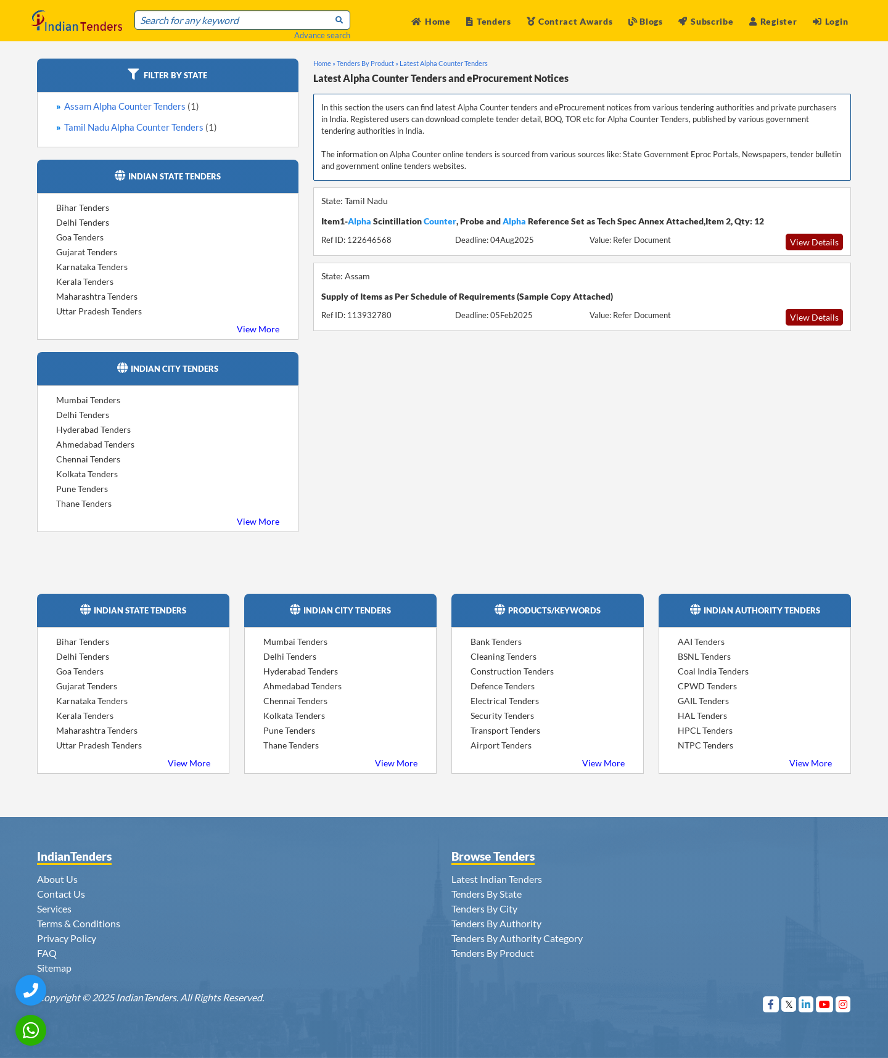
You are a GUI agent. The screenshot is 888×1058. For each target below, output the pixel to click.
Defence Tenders (503, 686)
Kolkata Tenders (87, 474)
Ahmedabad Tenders (95, 444)
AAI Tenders (701, 641)
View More (258, 329)
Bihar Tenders (82, 207)
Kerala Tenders (84, 281)
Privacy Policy (66, 938)
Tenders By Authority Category (517, 938)
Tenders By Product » (367, 63)
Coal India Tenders (713, 671)
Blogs (645, 21)
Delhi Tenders (82, 222)
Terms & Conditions (78, 923)
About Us (57, 879)
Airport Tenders (501, 745)
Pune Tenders (82, 488)
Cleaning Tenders (503, 656)
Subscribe (705, 21)
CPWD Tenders (707, 686)
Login (830, 21)
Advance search (322, 35)
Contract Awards (569, 21)
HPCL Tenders (705, 730)
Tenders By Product (492, 953)
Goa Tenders (80, 237)
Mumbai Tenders (88, 400)
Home (431, 21)
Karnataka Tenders (92, 266)
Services (54, 908)
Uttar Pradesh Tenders (99, 311)
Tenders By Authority (496, 923)
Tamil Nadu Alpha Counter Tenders (140, 127)
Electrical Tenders (505, 700)
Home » (324, 63)
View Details (814, 242)
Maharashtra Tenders (97, 296)
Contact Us (61, 894)
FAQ (47, 953)
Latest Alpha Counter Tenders (444, 63)
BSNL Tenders (704, 656)
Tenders (488, 21)
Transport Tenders (505, 730)
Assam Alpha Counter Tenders (131, 106)
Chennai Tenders (88, 459)
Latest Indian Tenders (496, 879)
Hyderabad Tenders (93, 429)
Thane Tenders (84, 503)
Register (773, 21)
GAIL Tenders (703, 700)
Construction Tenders (512, 671)
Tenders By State (486, 894)
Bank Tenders (496, 641)
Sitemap (54, 968)
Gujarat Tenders (86, 252)
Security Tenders (502, 715)
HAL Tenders (702, 715)
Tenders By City (484, 908)
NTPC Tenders (705, 745)
